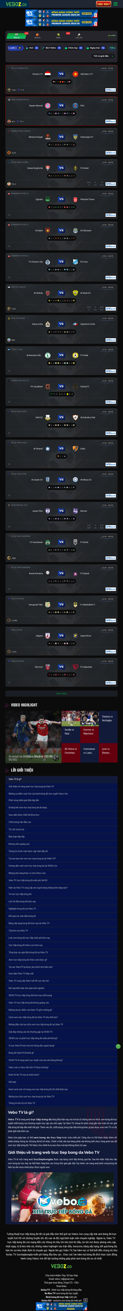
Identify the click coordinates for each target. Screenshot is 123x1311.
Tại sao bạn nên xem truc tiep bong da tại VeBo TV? (32, 858)
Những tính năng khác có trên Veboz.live (27, 873)
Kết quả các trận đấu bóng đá (22, 916)
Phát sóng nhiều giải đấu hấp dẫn (24, 800)
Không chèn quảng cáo (19, 844)
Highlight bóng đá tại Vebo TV (22, 908)
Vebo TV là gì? (15, 779)
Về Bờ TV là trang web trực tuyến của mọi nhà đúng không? (36, 1060)
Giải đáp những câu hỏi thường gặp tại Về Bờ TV (30, 1031)
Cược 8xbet (103, 4)
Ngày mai (95, 47)
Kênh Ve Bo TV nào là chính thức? (24, 1074)
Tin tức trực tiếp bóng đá (20, 894)
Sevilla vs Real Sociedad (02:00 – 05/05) (69, 732)
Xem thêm (61, 693)
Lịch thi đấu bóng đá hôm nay (22, 901)
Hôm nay (74, 47)
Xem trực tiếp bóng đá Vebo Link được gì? (28, 959)
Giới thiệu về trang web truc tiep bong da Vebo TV (31, 786)
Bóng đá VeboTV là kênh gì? (21, 1052)
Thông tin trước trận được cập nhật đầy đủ (28, 851)
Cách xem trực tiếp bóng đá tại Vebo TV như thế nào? (33, 1017)
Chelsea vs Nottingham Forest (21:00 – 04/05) (108, 718)
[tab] (17, 36)
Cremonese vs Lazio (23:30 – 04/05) (89, 751)
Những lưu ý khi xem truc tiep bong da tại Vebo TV (31, 1096)
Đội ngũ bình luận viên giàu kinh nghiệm (26, 988)
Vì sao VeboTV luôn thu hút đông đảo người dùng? (32, 1045)
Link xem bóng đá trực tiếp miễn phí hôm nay (29, 937)
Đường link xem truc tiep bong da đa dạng (28, 807)
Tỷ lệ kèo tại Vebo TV (18, 930)
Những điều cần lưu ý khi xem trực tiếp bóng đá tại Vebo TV (36, 1024)
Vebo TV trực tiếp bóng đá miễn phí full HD (28, 880)
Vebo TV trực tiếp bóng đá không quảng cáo (29, 1002)
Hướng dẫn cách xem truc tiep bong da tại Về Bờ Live (33, 865)
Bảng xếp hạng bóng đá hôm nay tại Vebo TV (29, 923)
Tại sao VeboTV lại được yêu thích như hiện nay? (31, 967)
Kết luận (12, 1082)
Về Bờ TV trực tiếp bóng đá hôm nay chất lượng (30, 995)
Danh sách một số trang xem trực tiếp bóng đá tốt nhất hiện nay (38, 1089)
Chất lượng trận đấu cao (20, 822)
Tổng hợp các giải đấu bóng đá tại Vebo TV (28, 952)
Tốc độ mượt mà (16, 829)
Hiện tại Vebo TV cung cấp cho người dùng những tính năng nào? (38, 887)
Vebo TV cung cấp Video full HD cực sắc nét (29, 980)
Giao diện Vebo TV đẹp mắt (21, 973)
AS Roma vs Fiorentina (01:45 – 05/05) (71, 751)
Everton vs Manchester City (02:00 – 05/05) (89, 732)
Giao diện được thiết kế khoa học (24, 814)
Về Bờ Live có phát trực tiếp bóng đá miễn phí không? (33, 1038)
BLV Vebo (51, 47)
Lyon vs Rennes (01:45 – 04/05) (106, 751)
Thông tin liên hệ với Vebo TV (22, 1103)
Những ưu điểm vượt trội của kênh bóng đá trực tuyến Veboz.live (38, 793)
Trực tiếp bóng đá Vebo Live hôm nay (25, 945)
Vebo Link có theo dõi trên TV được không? (29, 1067)
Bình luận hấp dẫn (17, 836)
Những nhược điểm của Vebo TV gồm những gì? (30, 1009)
